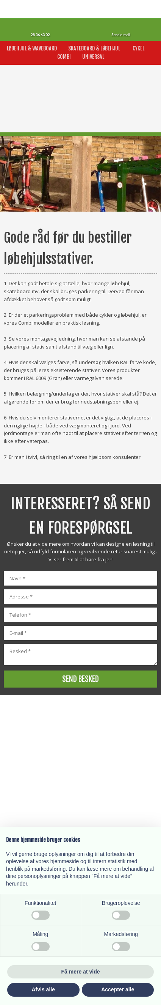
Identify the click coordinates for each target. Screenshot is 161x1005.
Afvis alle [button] (43, 989)
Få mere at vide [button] (80, 972)
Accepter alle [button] (117, 989)
